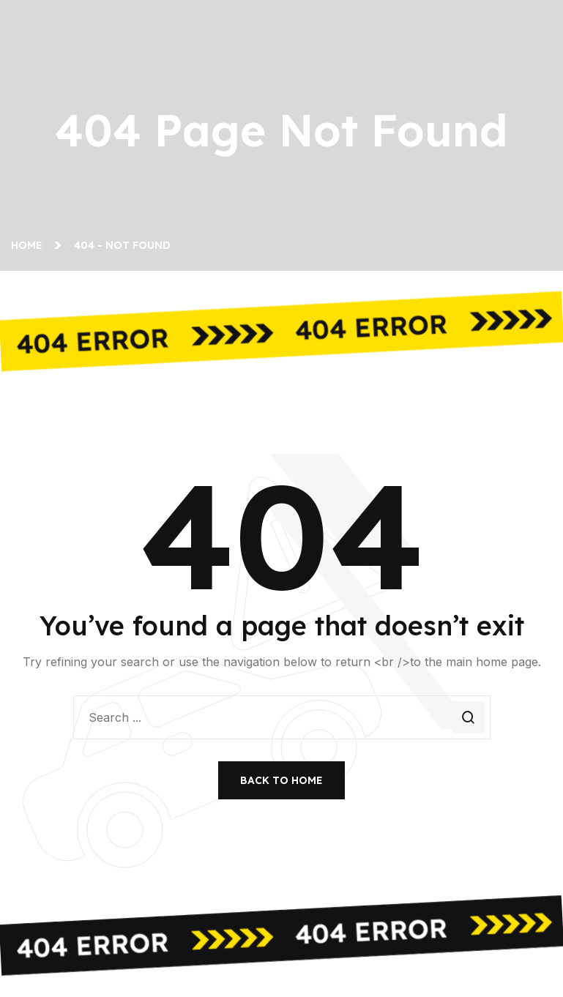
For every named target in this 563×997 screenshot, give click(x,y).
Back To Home (281, 780)
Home (29, 245)
